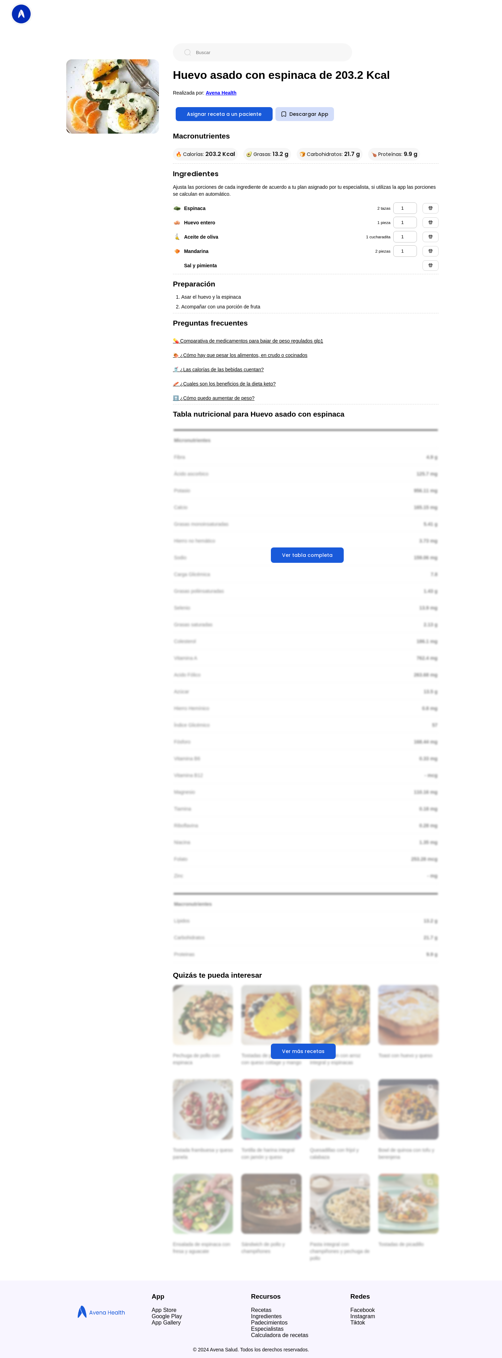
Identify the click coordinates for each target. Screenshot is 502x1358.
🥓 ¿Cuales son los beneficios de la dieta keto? (224, 384)
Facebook (362, 1310)
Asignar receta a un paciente (224, 114)
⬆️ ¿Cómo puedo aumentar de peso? (213, 398)
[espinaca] (405, 208)
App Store (164, 1310)
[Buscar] (268, 52)
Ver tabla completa (307, 555)
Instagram (362, 1316)
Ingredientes (266, 1316)
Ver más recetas (303, 1051)
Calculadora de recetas (280, 1335)
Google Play (167, 1316)
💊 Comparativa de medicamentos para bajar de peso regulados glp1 (248, 341)
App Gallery (166, 1323)
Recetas (261, 1310)
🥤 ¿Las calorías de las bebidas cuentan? (218, 369)
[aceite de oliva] (405, 236)
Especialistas (267, 1329)
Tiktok (357, 1323)
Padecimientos (269, 1323)
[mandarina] (405, 251)
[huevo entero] (405, 222)
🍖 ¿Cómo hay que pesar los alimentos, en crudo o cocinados (240, 355)
